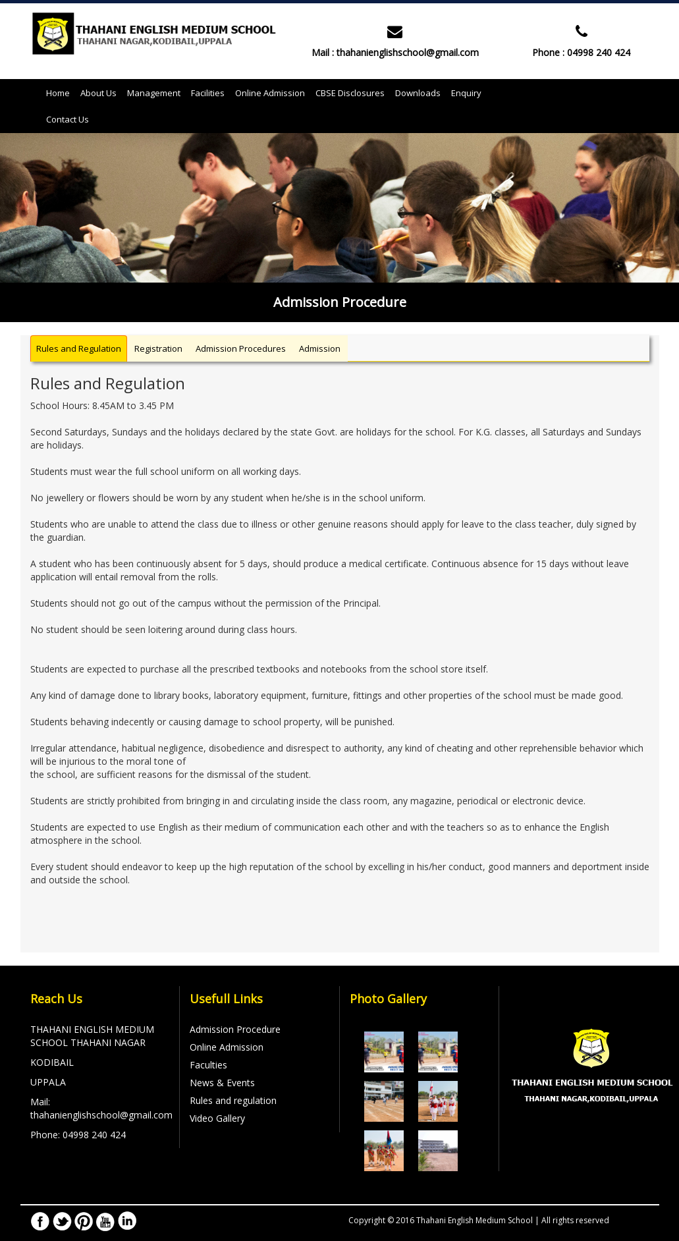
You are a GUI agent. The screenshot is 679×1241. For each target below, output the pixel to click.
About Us (98, 93)
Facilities (208, 93)
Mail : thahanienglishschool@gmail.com (395, 52)
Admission (319, 348)
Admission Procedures (241, 348)
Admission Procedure (235, 1029)
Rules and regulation (233, 1100)
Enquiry (466, 93)
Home (60, 92)
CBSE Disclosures (350, 93)
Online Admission (270, 93)
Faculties (208, 1065)
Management (153, 93)
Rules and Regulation (78, 348)
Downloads (418, 93)
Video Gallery (217, 1118)
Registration (158, 348)
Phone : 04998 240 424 (581, 52)
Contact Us (67, 119)
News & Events (222, 1082)
